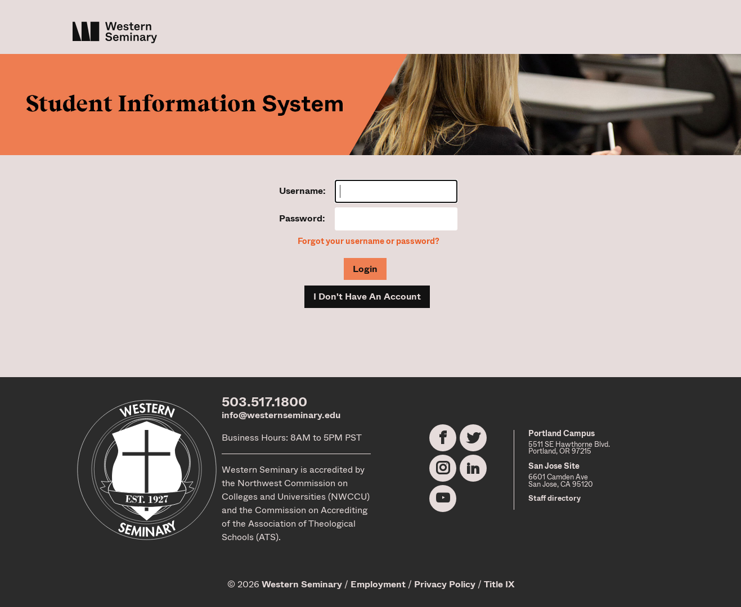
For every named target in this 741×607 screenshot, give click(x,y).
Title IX (499, 584)
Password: (302, 218)
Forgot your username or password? (368, 241)
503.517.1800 (264, 401)
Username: (302, 190)
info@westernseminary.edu (281, 415)
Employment (378, 584)
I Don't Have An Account (367, 296)
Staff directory (554, 498)
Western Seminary (302, 584)
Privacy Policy (444, 584)
